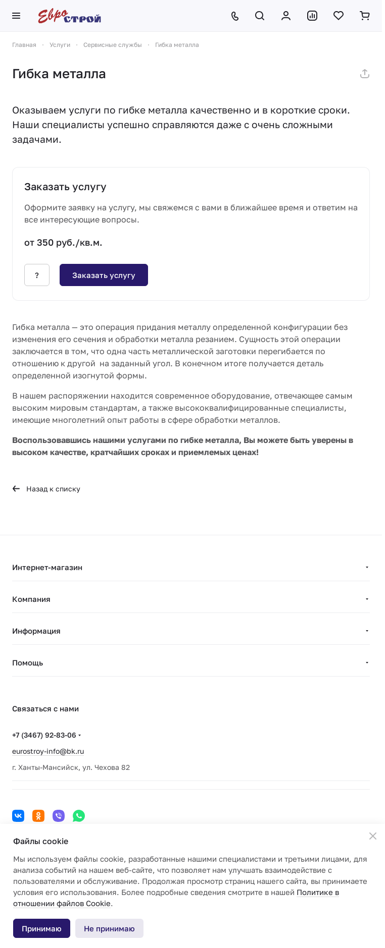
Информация (36, 630)
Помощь (27, 662)
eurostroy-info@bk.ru (48, 751)
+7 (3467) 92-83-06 (44, 735)
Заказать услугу (103, 275)
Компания (31, 598)
